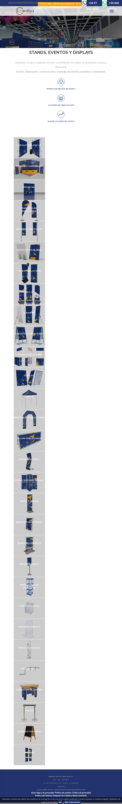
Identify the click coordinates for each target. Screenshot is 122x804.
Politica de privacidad (81, 793)
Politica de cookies (63, 793)
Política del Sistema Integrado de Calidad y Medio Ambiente (61, 796)
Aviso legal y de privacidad (42, 793)
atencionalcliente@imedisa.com (23, 3)
